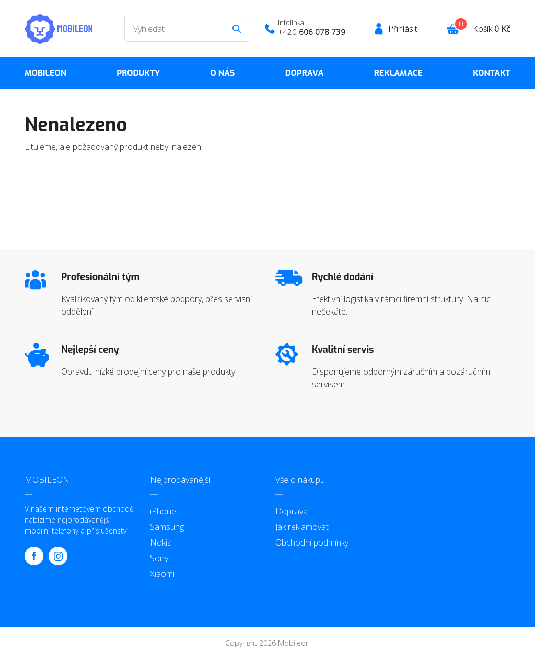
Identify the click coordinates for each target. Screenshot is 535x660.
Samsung (167, 526)
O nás (222, 72)
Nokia (161, 542)
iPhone (163, 511)
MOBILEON (45, 72)
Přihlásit (402, 28)
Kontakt (491, 72)
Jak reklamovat (302, 526)
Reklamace (398, 72)
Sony (159, 558)
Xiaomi (162, 574)
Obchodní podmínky (311, 542)
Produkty (138, 72)
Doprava (304, 72)
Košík (491, 28)
